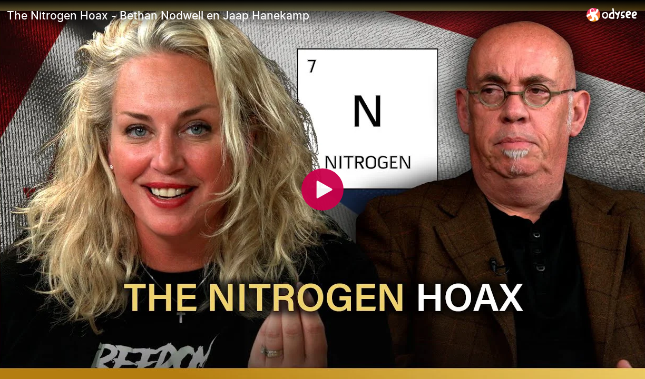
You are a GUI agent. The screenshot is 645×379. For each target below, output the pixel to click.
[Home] (612, 14)
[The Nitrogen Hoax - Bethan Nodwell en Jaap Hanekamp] (292, 15)
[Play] (322, 189)
